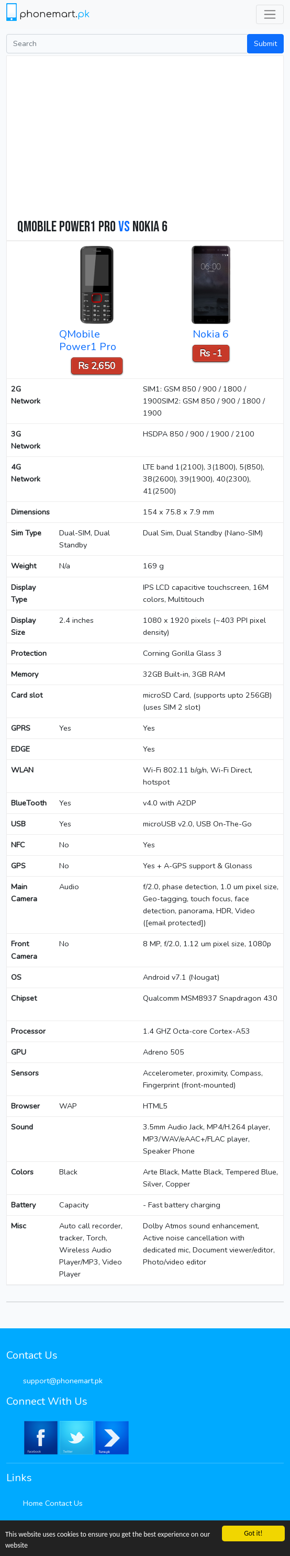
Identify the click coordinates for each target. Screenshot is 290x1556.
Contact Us (64, 1503)
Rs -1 (210, 353)
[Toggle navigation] (270, 14)
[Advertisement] (150, 139)
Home (33, 1503)
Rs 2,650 (97, 366)
